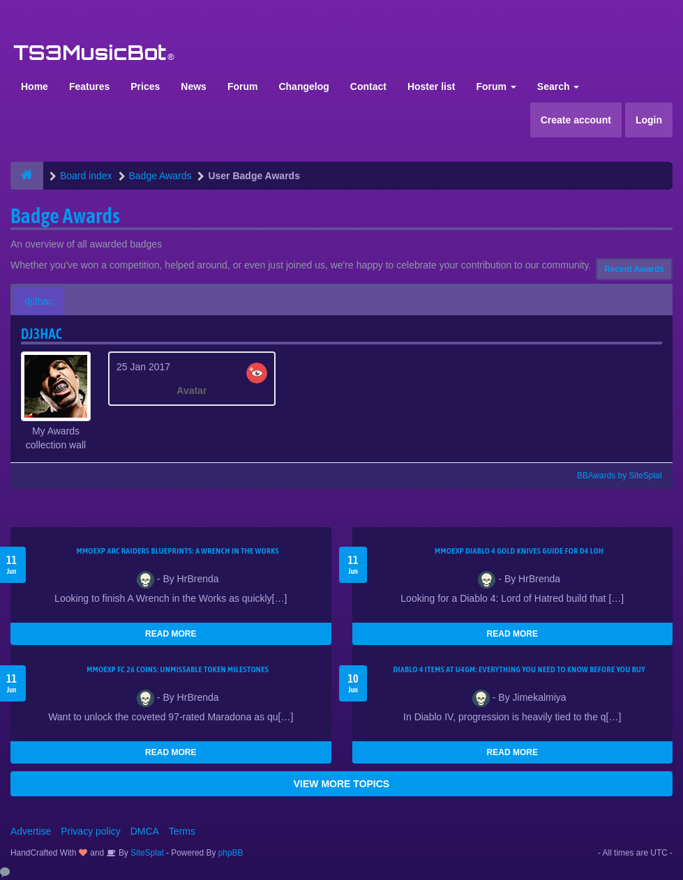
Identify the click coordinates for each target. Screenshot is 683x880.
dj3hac (38, 301)
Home (34, 86)
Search (558, 86)
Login (649, 120)
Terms (182, 831)
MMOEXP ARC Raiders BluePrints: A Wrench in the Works (177, 551)
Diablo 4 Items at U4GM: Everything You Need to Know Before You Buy (519, 669)
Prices (145, 86)
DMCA (144, 831)
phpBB (230, 853)
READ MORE (170, 634)
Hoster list (431, 86)
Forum (242, 86)
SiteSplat (146, 853)
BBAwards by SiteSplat (613, 475)
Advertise (30, 831)
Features (89, 86)
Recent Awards (634, 269)
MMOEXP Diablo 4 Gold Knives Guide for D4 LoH (519, 551)
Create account (576, 120)
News (194, 86)
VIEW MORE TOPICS (341, 783)
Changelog (303, 86)
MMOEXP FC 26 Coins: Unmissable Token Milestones (178, 669)
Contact (368, 86)
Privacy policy (91, 831)
